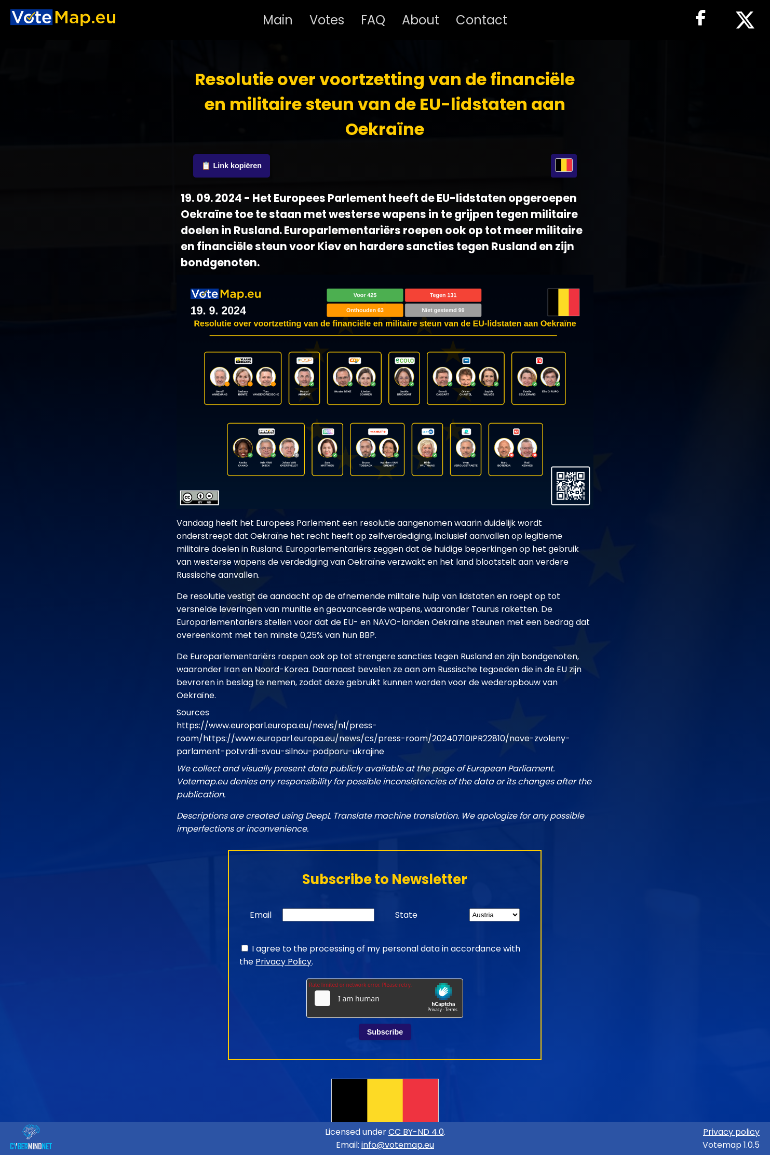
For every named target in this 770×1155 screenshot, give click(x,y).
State (406, 915)
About (420, 20)
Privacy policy (731, 1132)
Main (278, 20)
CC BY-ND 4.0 (416, 1132)
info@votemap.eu (397, 1145)
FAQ (373, 20)
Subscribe (385, 1032)
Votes (326, 20)
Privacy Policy (283, 962)
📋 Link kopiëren (231, 165)
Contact (481, 20)
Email (261, 915)
